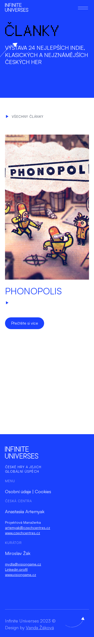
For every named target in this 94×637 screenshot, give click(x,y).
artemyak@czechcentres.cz (27, 527)
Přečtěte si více (24, 323)
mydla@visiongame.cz (23, 564)
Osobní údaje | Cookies (28, 491)
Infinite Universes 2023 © (30, 620)
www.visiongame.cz (20, 574)
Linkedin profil (16, 569)
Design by (29, 627)
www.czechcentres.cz (22, 533)
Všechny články (24, 117)
